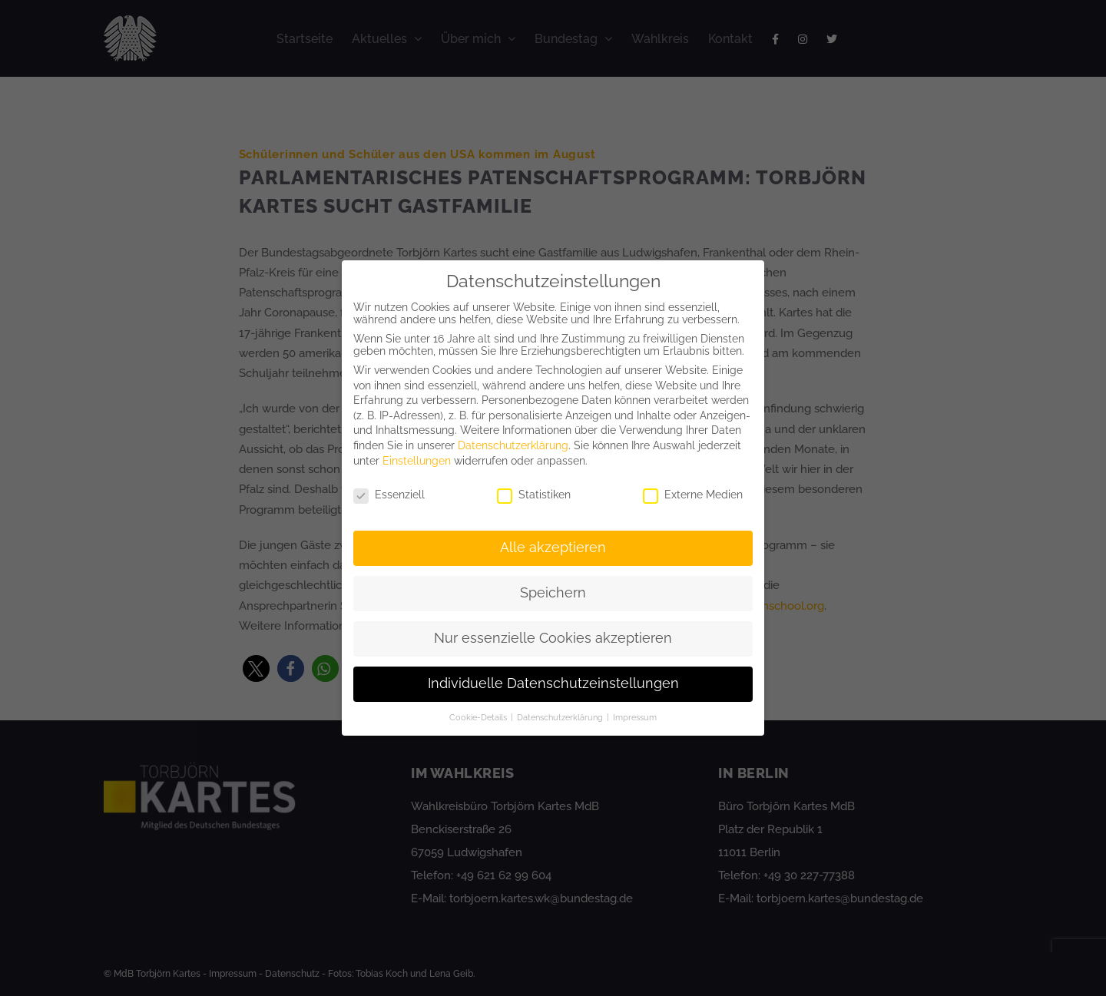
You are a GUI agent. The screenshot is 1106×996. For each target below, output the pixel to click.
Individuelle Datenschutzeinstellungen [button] (553, 683)
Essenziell (389, 494)
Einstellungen (416, 461)
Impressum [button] (635, 717)
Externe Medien (693, 494)
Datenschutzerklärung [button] (561, 717)
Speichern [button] (553, 593)
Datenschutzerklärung (513, 445)
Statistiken (534, 494)
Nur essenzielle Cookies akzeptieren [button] (553, 638)
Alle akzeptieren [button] (553, 547)
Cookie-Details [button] (479, 717)
